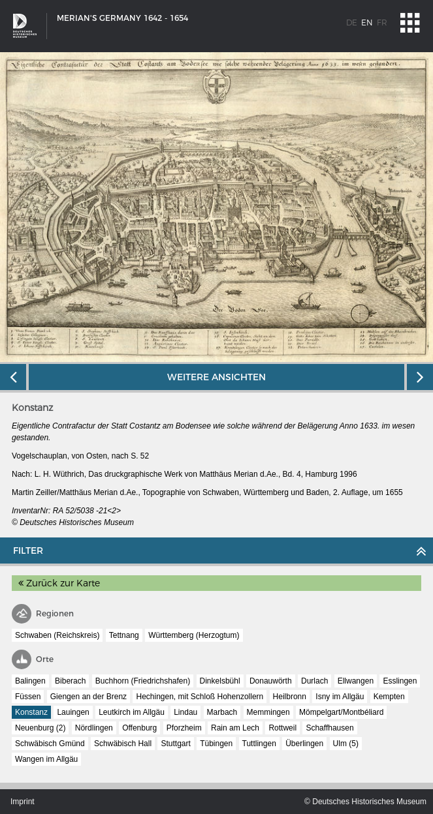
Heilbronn (289, 696)
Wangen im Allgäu (46, 759)
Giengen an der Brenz (88, 696)
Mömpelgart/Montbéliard (341, 712)
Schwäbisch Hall (123, 743)
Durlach (314, 681)
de (351, 22)
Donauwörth (270, 681)
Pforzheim (184, 727)
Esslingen (400, 681)
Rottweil (282, 727)
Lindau (185, 712)
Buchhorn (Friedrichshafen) (142, 681)
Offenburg (139, 727)
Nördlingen (94, 727)
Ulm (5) (346, 743)
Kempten (389, 696)
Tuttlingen (259, 743)
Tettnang (124, 635)
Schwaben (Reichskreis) (57, 635)
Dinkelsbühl (220, 681)
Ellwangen (356, 681)
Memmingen (268, 712)
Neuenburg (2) (40, 727)
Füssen (27, 696)
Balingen (30, 681)
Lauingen (73, 712)
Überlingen (304, 743)
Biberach (70, 681)
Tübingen (216, 743)
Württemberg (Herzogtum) (193, 635)
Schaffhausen (329, 727)
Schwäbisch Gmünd (50, 743)
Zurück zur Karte (59, 583)
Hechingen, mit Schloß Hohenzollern (199, 696)
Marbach (222, 712)
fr (382, 22)
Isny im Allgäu (339, 696)
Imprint (22, 801)
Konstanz (31, 712)
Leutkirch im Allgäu (132, 712)
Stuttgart (175, 743)
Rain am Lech (235, 727)
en (367, 22)
